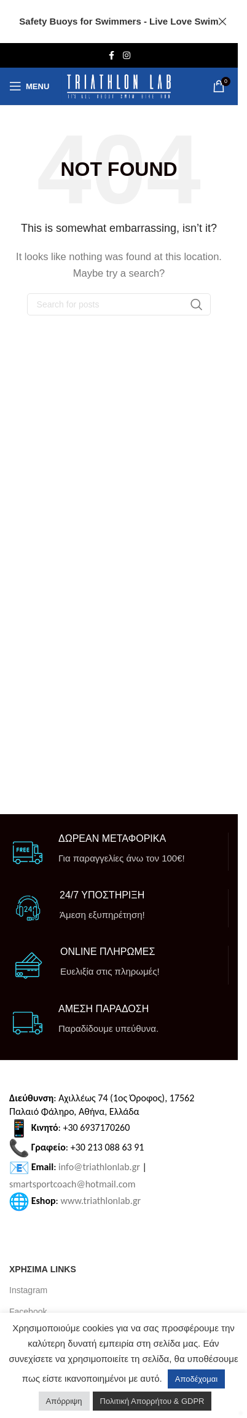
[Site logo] (118, 86)
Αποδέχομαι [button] (196, 1379)
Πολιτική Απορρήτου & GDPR (152, 1401)
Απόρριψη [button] (64, 1401)
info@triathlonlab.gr (99, 1167)
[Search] (119, 304)
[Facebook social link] (111, 55)
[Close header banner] (222, 21)
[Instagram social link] (126, 55)
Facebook (28, 1312)
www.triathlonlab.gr (101, 1200)
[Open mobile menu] (29, 86)
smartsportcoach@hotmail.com (72, 1184)
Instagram (28, 1290)
